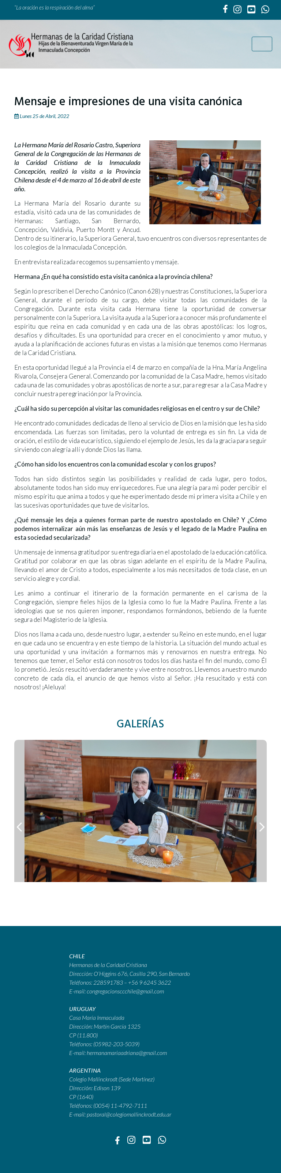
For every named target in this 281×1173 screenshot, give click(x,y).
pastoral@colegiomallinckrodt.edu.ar (129, 1114)
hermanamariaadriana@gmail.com (127, 1052)
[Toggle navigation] (262, 44)
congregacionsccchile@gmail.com (125, 991)
